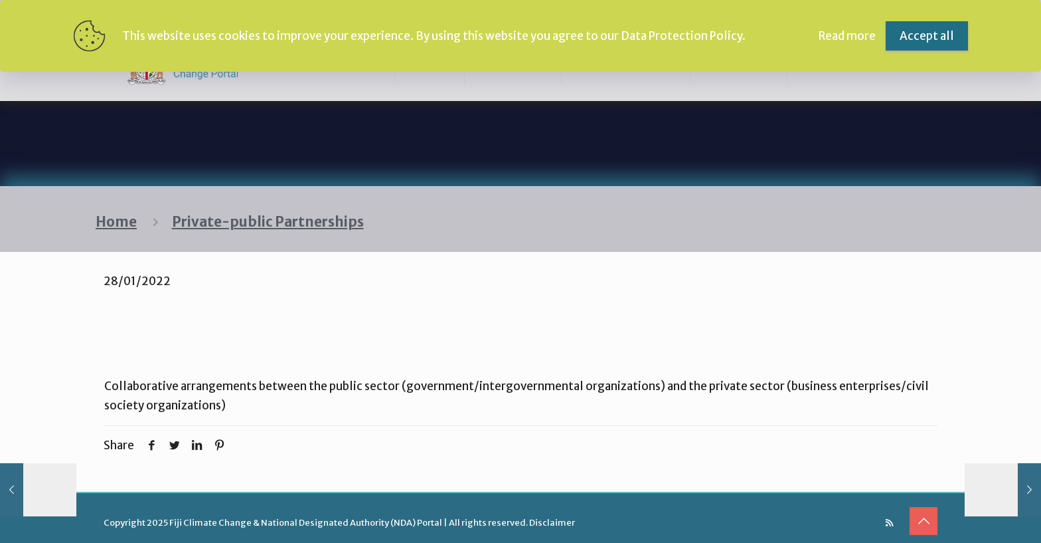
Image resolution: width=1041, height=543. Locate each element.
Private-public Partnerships (268, 222)
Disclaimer (552, 522)
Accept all (927, 36)
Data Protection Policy (681, 36)
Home (116, 222)
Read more (847, 36)
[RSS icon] (889, 522)
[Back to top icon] (923, 521)
